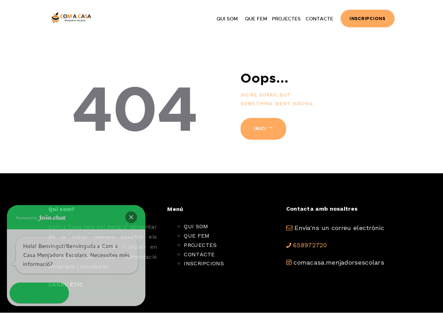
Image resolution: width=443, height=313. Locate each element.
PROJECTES (200, 245)
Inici (260, 128)
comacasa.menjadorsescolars (338, 262)
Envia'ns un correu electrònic (339, 227)
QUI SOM (196, 226)
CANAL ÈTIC (65, 284)
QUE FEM (196, 235)
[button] (20, 293)
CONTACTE (199, 254)
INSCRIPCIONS (204, 263)
